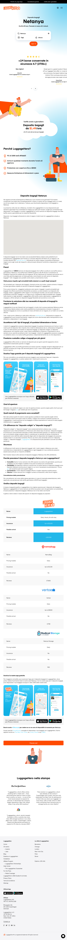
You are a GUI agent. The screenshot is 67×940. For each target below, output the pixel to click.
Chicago (37, 846)
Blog (4, 854)
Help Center (6, 866)
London (37, 849)
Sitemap (5, 883)
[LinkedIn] (14, 925)
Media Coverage (10, 873)
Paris (36, 854)
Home (5, 844)
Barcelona (37, 844)
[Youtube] (12, 925)
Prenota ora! (33, 743)
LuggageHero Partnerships (13, 863)
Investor (7, 849)
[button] (63, 936)
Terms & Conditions (9, 880)
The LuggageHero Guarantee (13, 868)
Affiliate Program (8, 861)
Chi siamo (6, 846)
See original (20, 69)
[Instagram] (9, 925)
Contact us (6, 921)
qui (17, 410)
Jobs (6, 851)
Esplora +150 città (40, 861)
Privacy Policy (7, 878)
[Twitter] (6, 925)
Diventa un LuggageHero (10, 856)
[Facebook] (4, 925)
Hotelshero (6, 859)
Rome (36, 856)
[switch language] (58, 8)
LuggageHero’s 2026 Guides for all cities (15, 876)
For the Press (7, 871)
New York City (39, 851)
